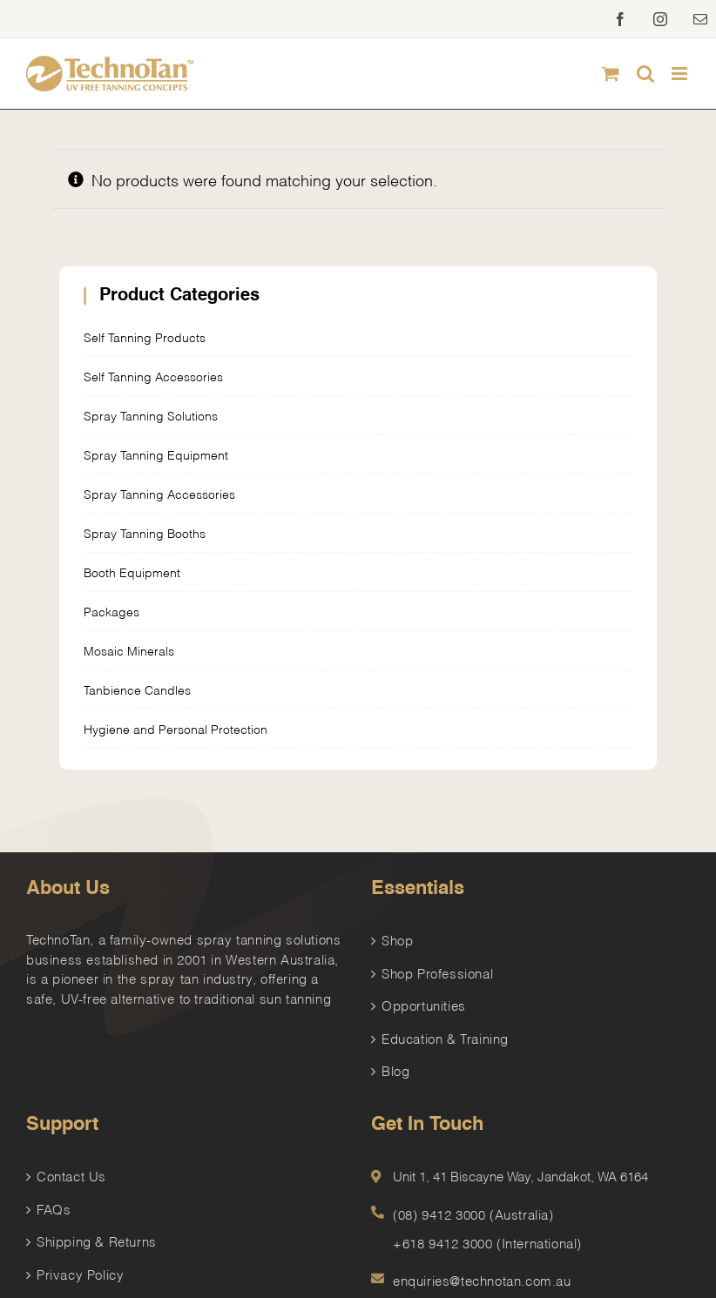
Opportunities (424, 1004)
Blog (395, 1069)
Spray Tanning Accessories (159, 493)
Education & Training (445, 1037)
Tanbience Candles (137, 689)
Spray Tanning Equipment (156, 454)
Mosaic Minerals (129, 650)
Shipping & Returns (97, 1240)
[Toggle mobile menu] (681, 73)
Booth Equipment (132, 571)
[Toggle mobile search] (645, 73)
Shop (397, 939)
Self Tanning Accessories (153, 376)
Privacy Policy (80, 1273)
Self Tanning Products (145, 336)
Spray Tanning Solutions (151, 415)
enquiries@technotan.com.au (482, 1279)
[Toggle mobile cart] (610, 73)
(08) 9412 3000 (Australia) (473, 1213)
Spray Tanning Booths (145, 532)
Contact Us (71, 1175)
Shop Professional (437, 972)
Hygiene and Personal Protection (175, 728)
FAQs (54, 1208)
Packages (111, 611)
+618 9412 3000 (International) (487, 1242)
